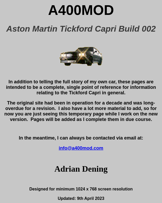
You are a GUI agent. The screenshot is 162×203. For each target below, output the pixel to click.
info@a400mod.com (81, 148)
